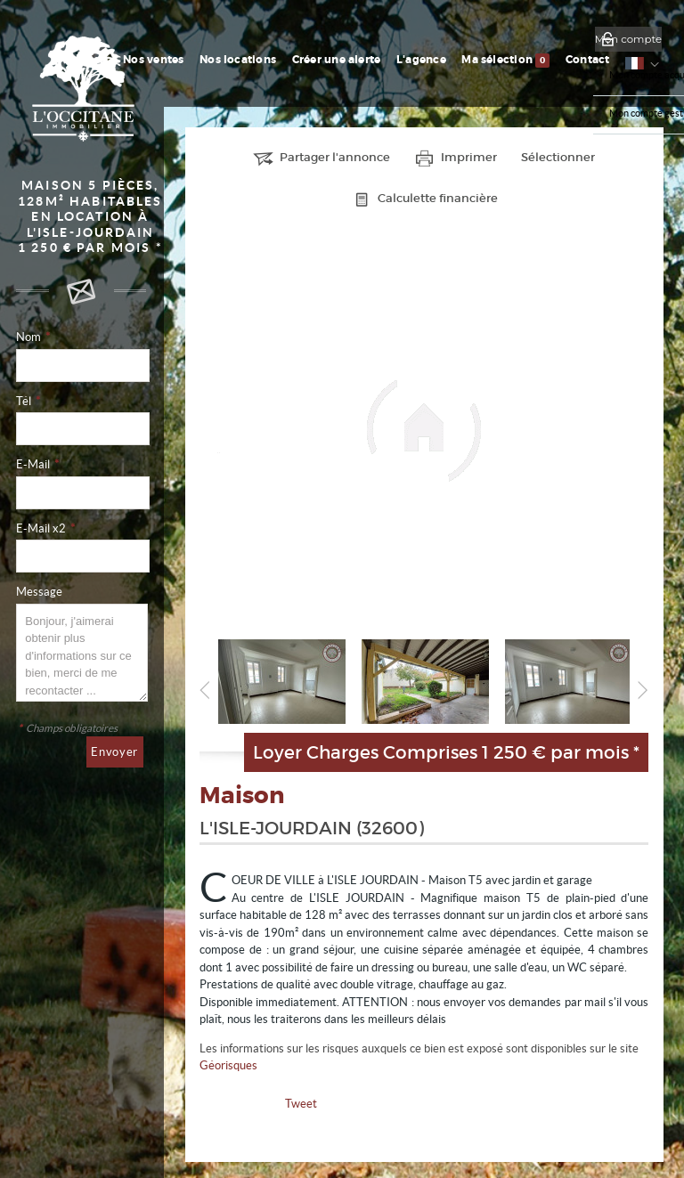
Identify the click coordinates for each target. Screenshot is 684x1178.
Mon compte (628, 39)
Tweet (301, 1103)
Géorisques (228, 1065)
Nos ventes (210, 60)
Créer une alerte (374, 60)
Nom (33, 337)
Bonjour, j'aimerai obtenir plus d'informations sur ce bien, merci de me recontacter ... (81, 653)
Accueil (153, 60)
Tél (28, 401)
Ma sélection (525, 60)
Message (39, 591)
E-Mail (37, 464)
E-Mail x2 (45, 528)
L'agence (450, 60)
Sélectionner (558, 157)
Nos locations (286, 60)
